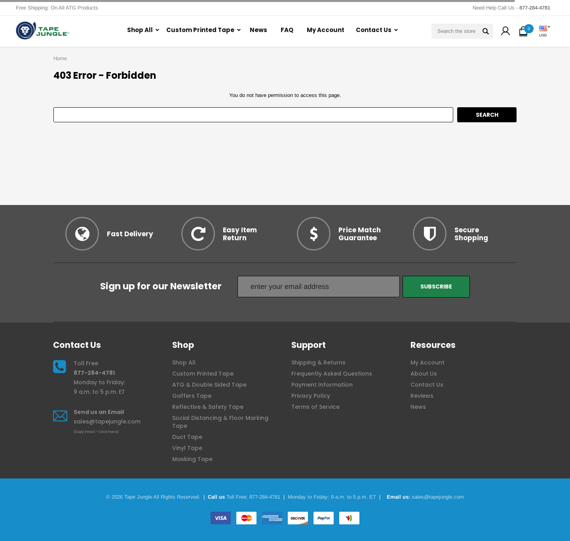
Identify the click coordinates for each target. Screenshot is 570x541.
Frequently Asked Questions (331, 374)
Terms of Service (315, 407)
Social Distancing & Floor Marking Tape (220, 422)
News (258, 30)
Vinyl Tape (187, 448)
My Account (325, 30)
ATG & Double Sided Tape (209, 385)
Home (60, 58)
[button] (505, 32)
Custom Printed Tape (200, 30)
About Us (423, 374)
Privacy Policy (310, 396)
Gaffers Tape (191, 396)
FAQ (287, 30)
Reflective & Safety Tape (207, 407)
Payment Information (322, 385)
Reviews (421, 396)
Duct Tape (187, 437)
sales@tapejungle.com (107, 421)
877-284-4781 (94, 373)
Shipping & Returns (318, 362)
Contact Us (373, 30)
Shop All (140, 30)
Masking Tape (192, 459)
